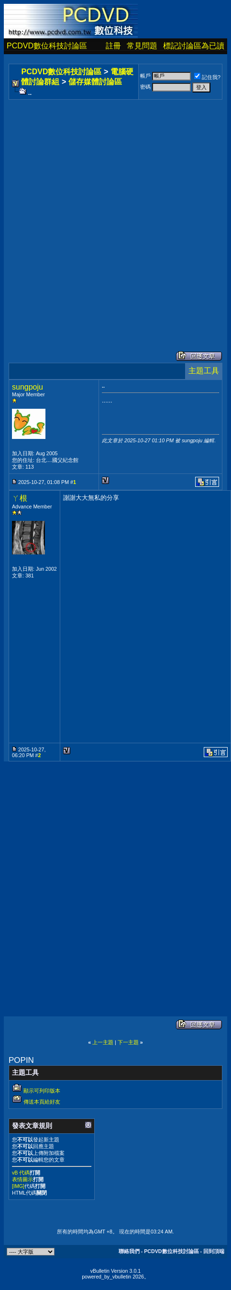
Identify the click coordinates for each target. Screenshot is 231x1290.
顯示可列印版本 (41, 1091)
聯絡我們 (129, 1251)
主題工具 (203, 371)
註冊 (113, 46)
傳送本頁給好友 (41, 1102)
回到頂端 (213, 1251)
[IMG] (18, 1186)
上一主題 (102, 1042)
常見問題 (142, 46)
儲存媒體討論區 (95, 82)
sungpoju (27, 387)
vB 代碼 (21, 1172)
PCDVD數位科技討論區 (47, 46)
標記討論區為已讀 (193, 46)
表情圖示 (22, 1179)
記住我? (207, 77)
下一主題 (128, 1042)
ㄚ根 (19, 498)
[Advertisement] (114, 216)
